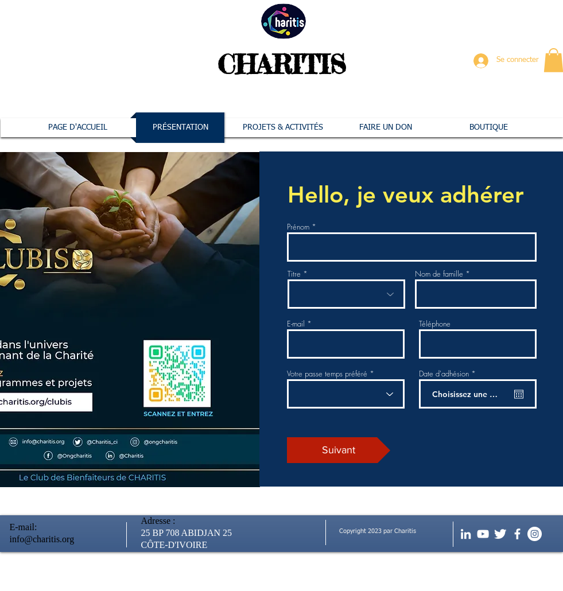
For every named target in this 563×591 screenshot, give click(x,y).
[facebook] (517, 534)
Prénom (298, 227)
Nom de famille (439, 274)
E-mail (296, 324)
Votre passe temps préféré (327, 374)
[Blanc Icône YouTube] (483, 534)
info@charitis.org (42, 539)
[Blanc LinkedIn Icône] (466, 534)
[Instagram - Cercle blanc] (534, 534)
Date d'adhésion (449, 374)
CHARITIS (282, 64)
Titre (294, 274)
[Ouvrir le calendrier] (518, 394)
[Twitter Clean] (500, 534)
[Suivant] (338, 450)
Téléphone (435, 324)
